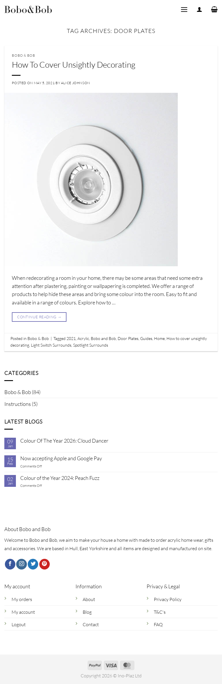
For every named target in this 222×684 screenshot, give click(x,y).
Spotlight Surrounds (90, 345)
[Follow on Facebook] (10, 564)
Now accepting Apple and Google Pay (61, 458)
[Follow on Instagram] (21, 564)
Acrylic (83, 338)
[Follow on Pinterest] (44, 564)
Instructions (17, 404)
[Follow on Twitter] (33, 564)
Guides (146, 338)
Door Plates (128, 338)
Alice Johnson (75, 83)
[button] (184, 9)
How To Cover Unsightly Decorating (73, 64)
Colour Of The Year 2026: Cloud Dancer (64, 441)
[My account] (199, 9)
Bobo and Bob (103, 338)
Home (159, 338)
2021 (71, 338)
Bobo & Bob (17, 392)
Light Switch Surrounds (51, 345)
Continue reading (39, 317)
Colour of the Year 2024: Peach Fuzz (59, 478)
